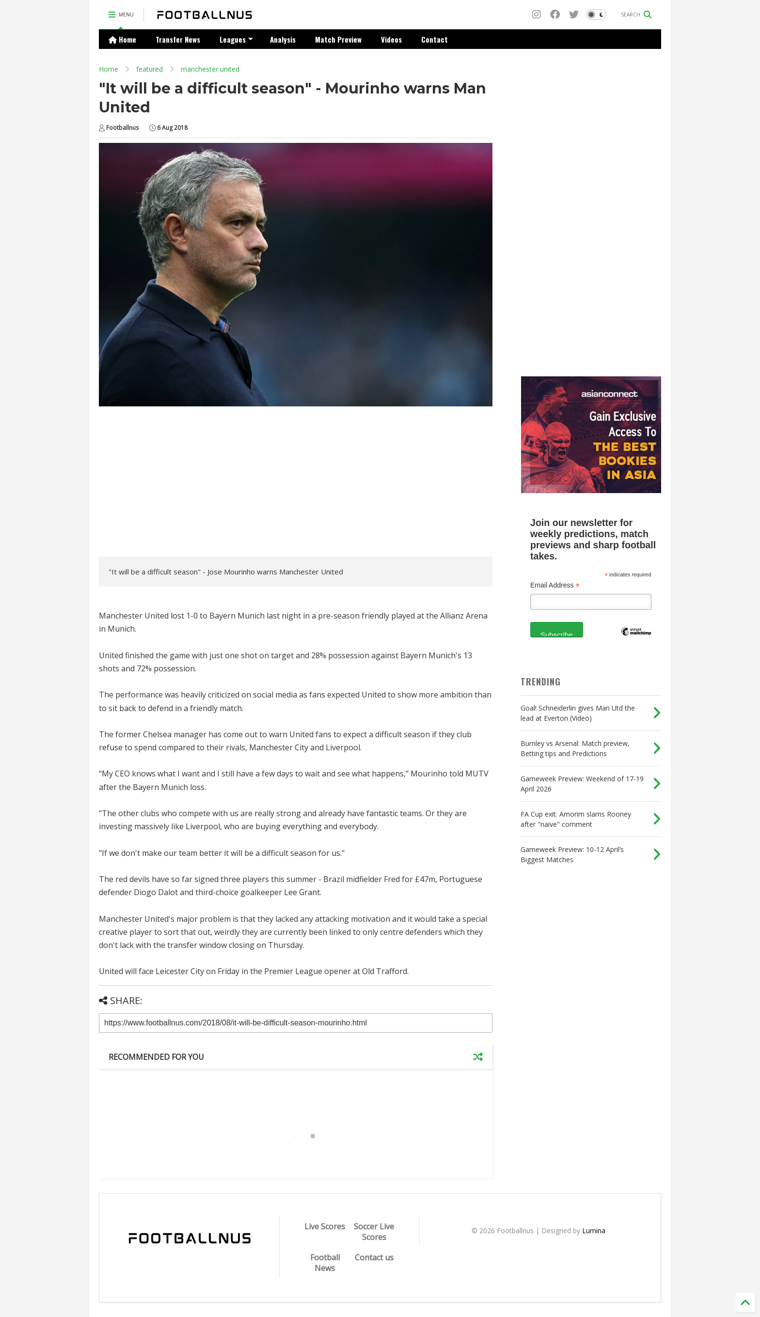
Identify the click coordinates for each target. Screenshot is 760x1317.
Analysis (283, 39)
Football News (325, 1262)
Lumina (593, 1230)
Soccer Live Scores (374, 1231)
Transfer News (178, 39)
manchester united (210, 69)
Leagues (236, 39)
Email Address (555, 585)
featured (149, 69)
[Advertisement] (180, 484)
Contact (434, 39)
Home (122, 39)
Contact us (374, 1257)
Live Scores (324, 1226)
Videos (391, 39)
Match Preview (338, 39)
